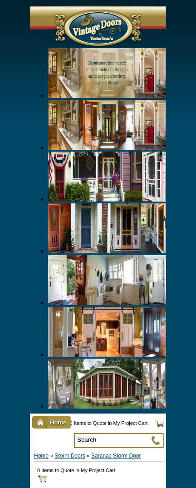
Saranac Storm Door (116, 456)
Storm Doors (69, 456)
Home (41, 456)
